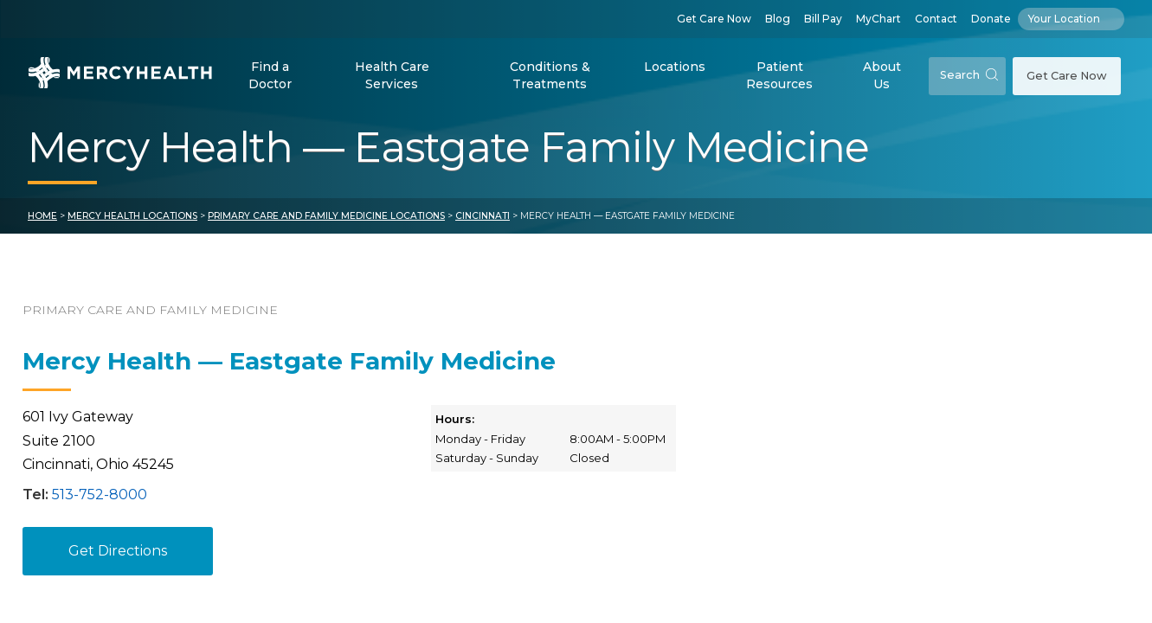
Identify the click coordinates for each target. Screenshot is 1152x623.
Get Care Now (714, 18)
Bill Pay (823, 18)
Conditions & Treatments (550, 75)
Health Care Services (392, 75)
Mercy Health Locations (132, 216)
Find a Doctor (270, 75)
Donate (991, 18)
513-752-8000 (99, 494)
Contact (936, 18)
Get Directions (117, 551)
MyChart (878, 18)
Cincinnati (482, 216)
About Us (882, 75)
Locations (674, 66)
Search (969, 74)
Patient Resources (779, 75)
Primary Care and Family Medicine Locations (326, 216)
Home (42, 216)
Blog (777, 18)
